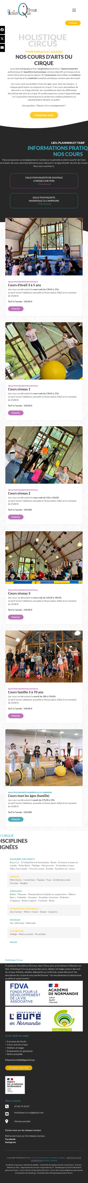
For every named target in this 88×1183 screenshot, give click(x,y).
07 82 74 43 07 (21, 1106)
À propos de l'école (16, 1041)
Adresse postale (22, 1121)
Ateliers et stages (15, 1047)
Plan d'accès (45, 184)
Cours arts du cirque (17, 1044)
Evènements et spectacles (20, 1051)
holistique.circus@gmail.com (29, 1112)
